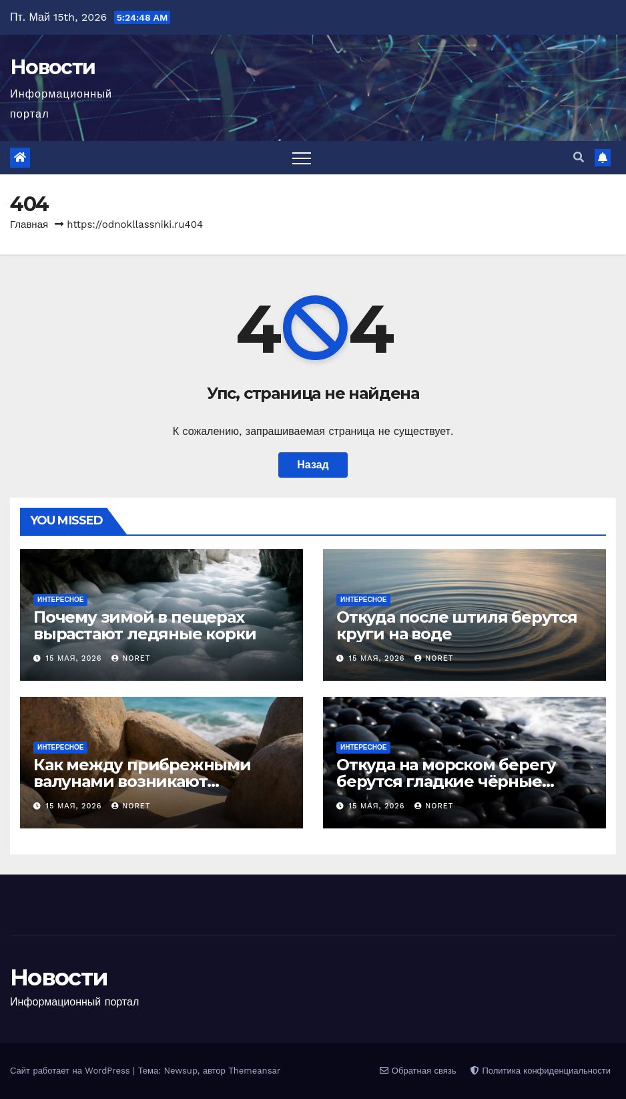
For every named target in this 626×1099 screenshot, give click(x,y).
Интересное (60, 599)
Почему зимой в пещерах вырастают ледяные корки (144, 625)
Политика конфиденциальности (541, 1071)
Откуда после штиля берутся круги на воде (456, 625)
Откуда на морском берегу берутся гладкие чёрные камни (446, 781)
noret (131, 658)
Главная (29, 224)
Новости (52, 67)
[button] (578, 157)
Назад (312, 464)
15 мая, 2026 (75, 658)
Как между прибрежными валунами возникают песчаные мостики (142, 781)
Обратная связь (418, 1071)
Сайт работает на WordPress (71, 1071)
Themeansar (254, 1071)
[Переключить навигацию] (302, 157)
